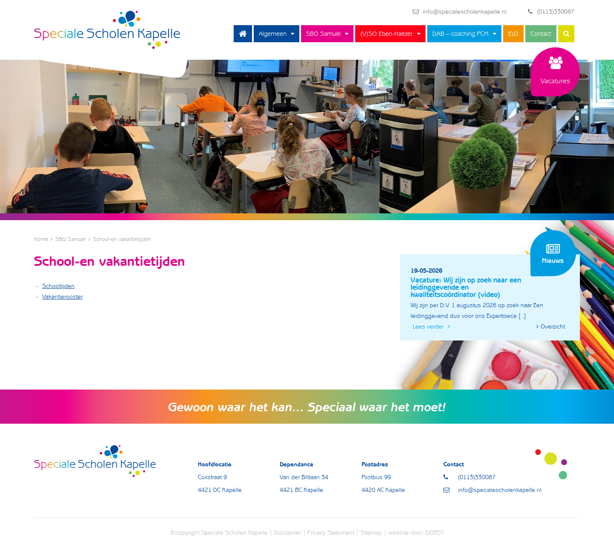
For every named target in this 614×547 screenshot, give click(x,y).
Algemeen (273, 34)
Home (243, 33)
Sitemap (371, 532)
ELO (513, 34)
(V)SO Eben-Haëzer (386, 34)
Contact (540, 34)
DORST (435, 532)
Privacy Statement (330, 532)
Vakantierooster (62, 296)
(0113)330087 (551, 11)
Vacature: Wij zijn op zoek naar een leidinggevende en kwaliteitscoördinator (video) (466, 287)
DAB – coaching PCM (460, 34)
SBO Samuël (323, 34)
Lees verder (431, 326)
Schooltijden (58, 285)
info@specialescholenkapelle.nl (460, 11)
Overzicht (550, 326)
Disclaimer (287, 532)
